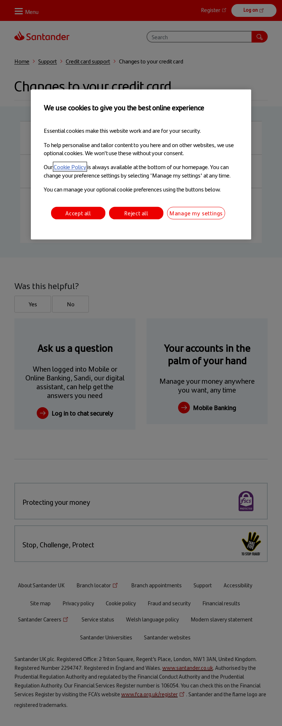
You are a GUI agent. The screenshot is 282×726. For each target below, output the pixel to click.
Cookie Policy (70, 167)
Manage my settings (196, 212)
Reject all (136, 212)
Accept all (78, 212)
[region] (141, 165)
